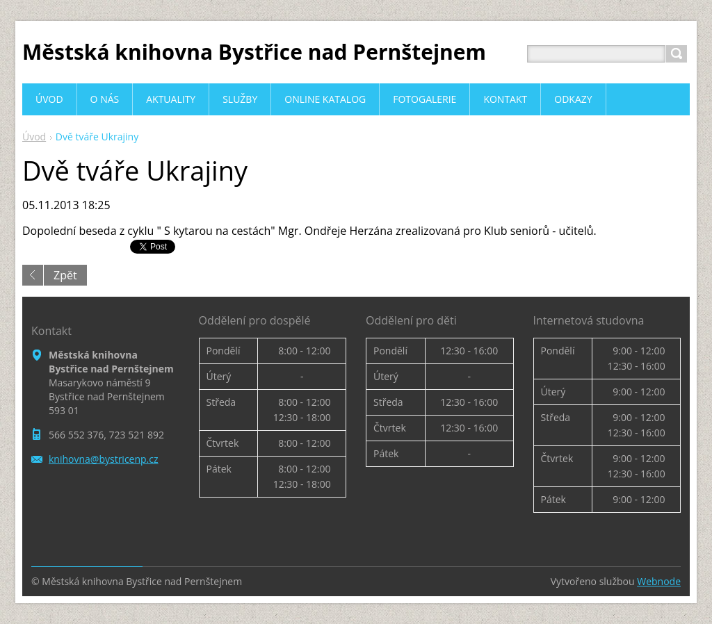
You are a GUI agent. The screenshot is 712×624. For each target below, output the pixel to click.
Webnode (659, 581)
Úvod (34, 136)
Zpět (65, 275)
